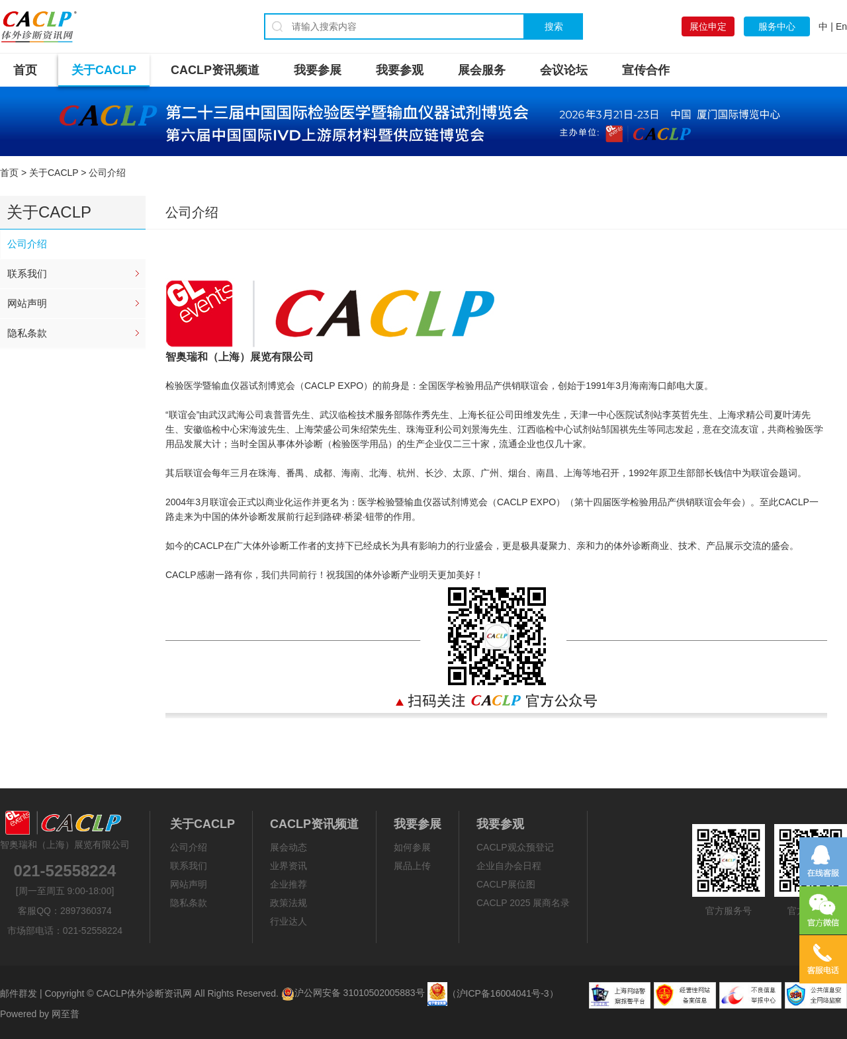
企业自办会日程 (508, 865)
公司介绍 (27, 243)
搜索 (554, 26)
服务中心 (776, 26)
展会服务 (482, 70)
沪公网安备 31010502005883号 (353, 992)
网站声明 (27, 303)
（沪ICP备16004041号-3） (502, 992)
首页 (25, 70)
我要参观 (400, 70)
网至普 (65, 1014)
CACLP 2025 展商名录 (523, 902)
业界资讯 (288, 865)
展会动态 (288, 847)
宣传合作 (646, 70)
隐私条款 (27, 333)
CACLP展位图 (505, 884)
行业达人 (288, 921)
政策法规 (288, 902)
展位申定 (708, 26)
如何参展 (412, 847)
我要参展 (317, 70)
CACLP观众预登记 (515, 847)
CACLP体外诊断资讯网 (144, 992)
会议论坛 (564, 70)
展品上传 (412, 865)
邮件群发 (18, 992)
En (841, 26)
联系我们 (27, 273)
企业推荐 (288, 884)
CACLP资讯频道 (215, 70)
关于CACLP (103, 70)
